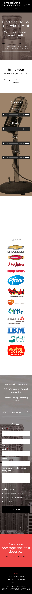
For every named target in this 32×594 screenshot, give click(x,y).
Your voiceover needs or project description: (14, 469)
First (3, 437)
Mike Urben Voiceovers (16, 3)
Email (5, 449)
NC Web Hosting (13, 589)
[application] (16, 115)
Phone (4, 459)
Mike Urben (8, 502)
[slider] (13, 114)
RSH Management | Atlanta (13, 494)
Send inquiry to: (9, 489)
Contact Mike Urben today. (16, 556)
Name (5, 429)
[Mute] (23, 115)
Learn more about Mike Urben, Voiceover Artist (16, 47)
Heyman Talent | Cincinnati (13, 498)
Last (3, 445)
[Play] (4, 115)
